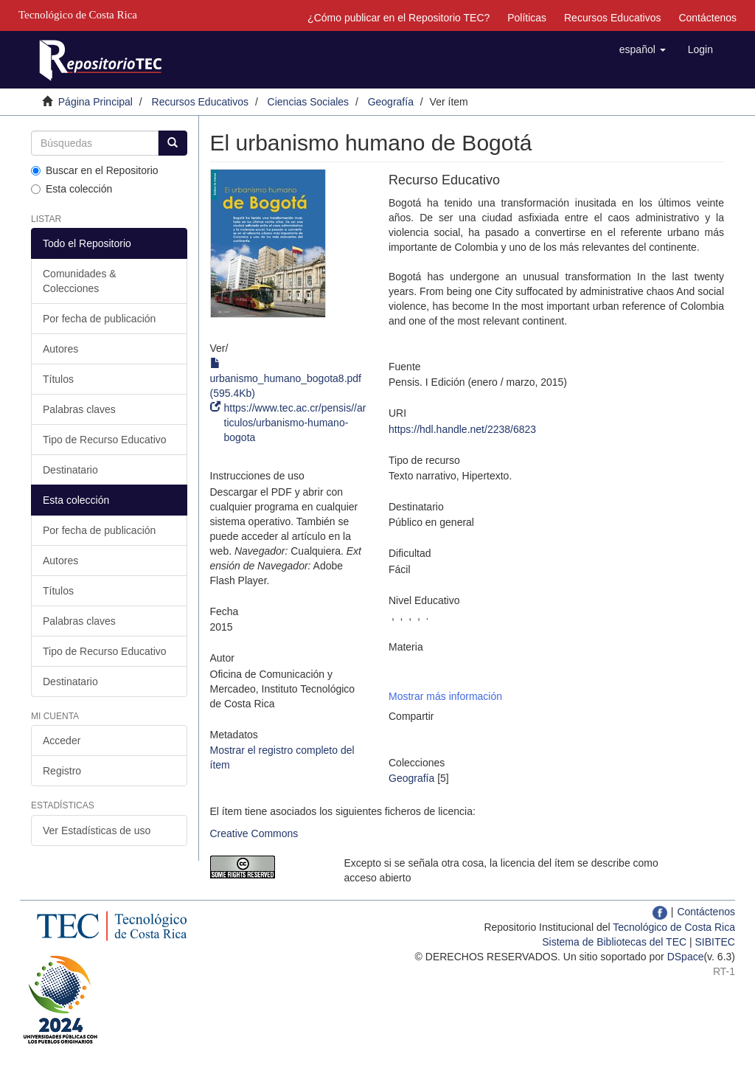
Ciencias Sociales (308, 102)
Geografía (391, 102)
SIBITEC (715, 942)
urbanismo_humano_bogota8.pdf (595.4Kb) (286, 378)
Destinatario (70, 470)
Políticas (526, 18)
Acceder (61, 740)
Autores (60, 349)
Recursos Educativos (612, 18)
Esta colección (71, 189)
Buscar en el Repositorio (95, 170)
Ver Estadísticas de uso (96, 830)
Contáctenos (707, 18)
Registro (62, 771)
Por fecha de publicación (99, 319)
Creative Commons (254, 833)
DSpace (685, 957)
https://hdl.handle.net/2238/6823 (462, 429)
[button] (642, 49)
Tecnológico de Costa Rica (674, 927)
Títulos (58, 379)
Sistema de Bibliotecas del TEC (614, 942)
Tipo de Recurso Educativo (105, 439)
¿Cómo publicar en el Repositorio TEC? (398, 18)
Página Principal (95, 102)
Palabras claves (79, 409)
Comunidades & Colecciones (79, 281)
